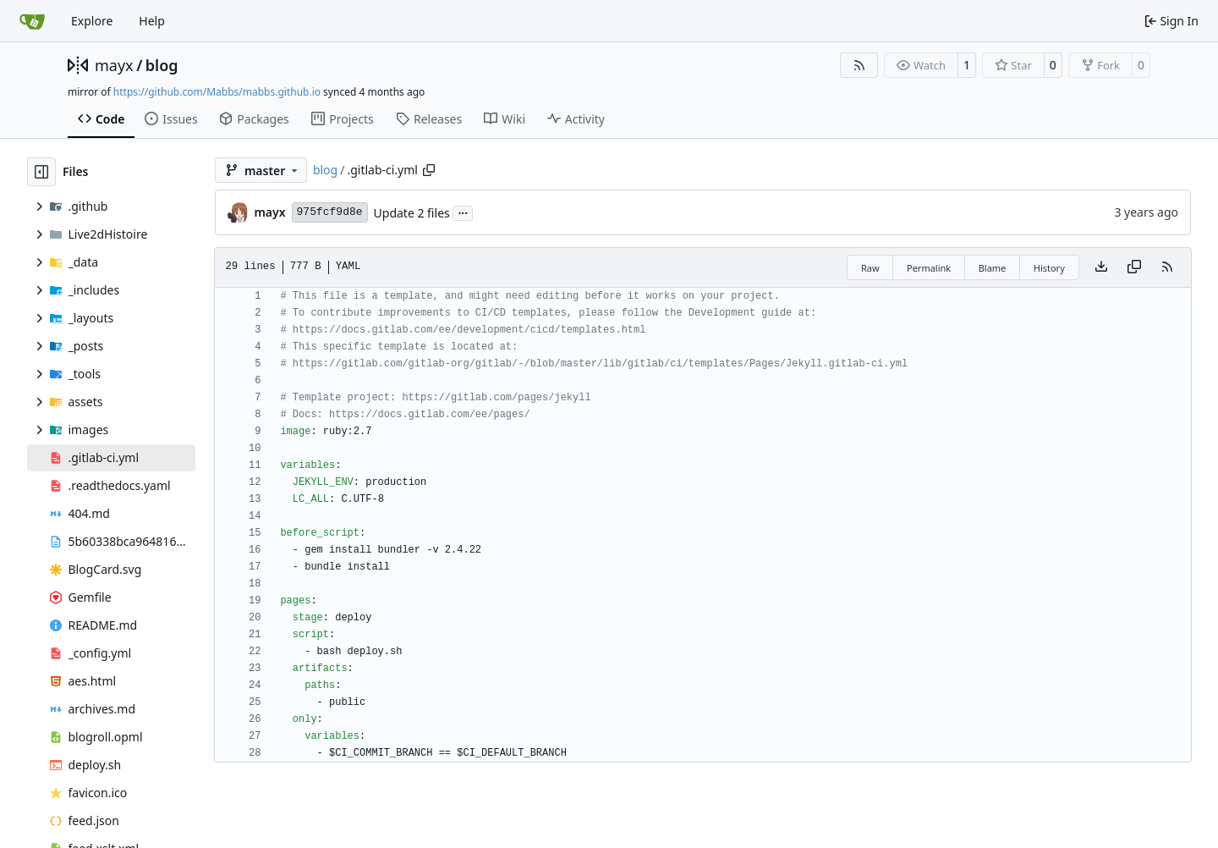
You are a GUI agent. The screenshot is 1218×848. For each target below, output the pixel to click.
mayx (114, 65)
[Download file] (1101, 267)
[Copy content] (1134, 267)
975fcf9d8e (330, 212)
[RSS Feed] (859, 65)
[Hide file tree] (41, 171)
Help (152, 21)
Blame (993, 268)
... (463, 212)
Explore (91, 21)
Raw (870, 268)
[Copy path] (429, 170)
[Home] (32, 21)
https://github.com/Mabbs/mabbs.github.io (217, 92)
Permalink (929, 268)
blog (161, 65)
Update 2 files (412, 213)
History (1049, 268)
